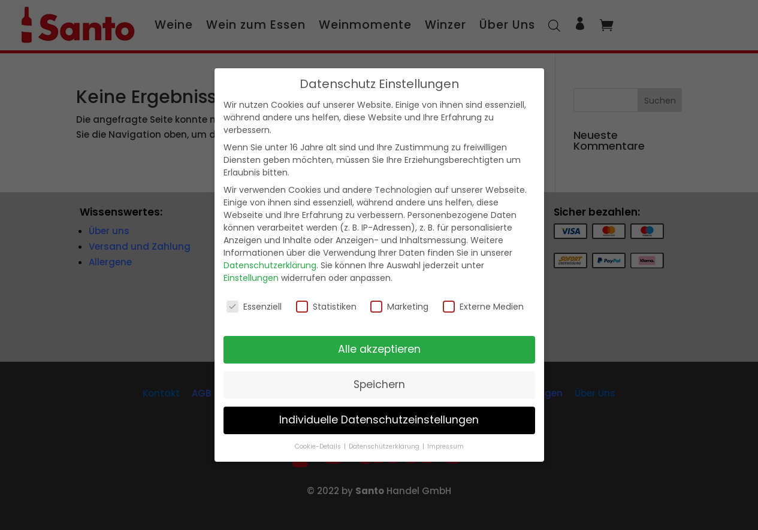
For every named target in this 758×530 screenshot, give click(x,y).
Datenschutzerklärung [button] (385, 446)
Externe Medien (483, 307)
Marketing (399, 307)
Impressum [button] (445, 446)
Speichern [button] (379, 384)
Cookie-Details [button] (319, 446)
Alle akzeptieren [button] (379, 349)
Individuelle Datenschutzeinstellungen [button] (379, 420)
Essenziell (254, 307)
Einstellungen (251, 278)
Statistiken (326, 307)
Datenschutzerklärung (270, 265)
